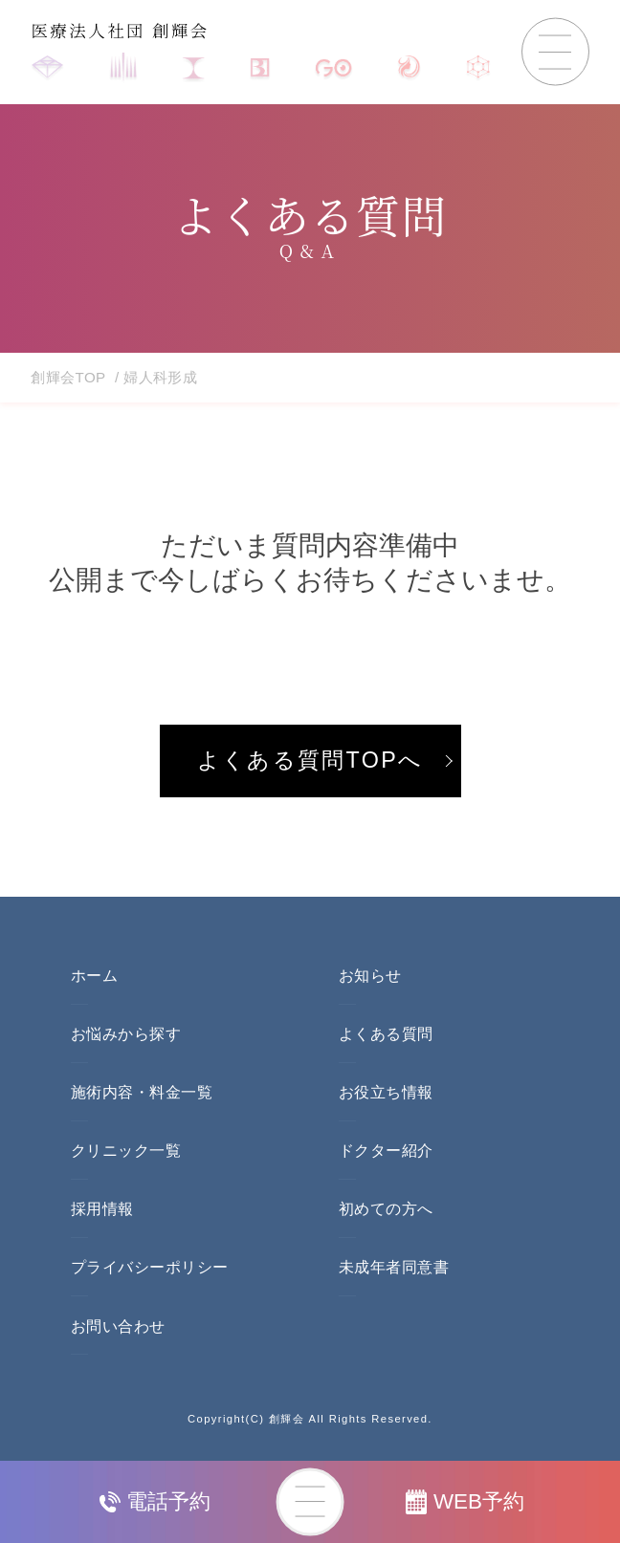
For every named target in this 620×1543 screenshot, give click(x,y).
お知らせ (370, 975)
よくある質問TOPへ (310, 760)
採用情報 (102, 1209)
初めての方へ (386, 1209)
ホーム (94, 975)
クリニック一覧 (126, 1150)
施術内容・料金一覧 (141, 1092)
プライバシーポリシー (150, 1267)
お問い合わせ (118, 1326)
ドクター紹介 (386, 1150)
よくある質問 (386, 1034)
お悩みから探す (126, 1034)
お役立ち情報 (386, 1092)
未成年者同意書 (394, 1267)
